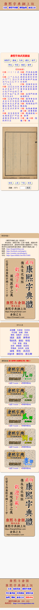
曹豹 (12, 335)
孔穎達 (20, 330)
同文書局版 (10, 593)
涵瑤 (12, 351)
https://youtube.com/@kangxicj (16, 253)
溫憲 (18, 337)
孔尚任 (27, 330)
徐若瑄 (26, 346)
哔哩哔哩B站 (26, 383)
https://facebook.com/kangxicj (16, 251)
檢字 (33, 60)
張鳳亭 (19, 335)
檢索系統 (16, 589)
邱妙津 (11, 354)
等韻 (16, 65)
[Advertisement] (20, 31)
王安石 (26, 335)
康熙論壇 (23, 8)
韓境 (27, 340)
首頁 (10, 183)
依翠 (12, 346)
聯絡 (13, 597)
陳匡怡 (19, 354)
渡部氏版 (29, 593)
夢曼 (20, 343)
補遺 (23, 65)
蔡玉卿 (28, 354)
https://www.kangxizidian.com (23, 603)
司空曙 (14, 332)
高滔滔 (26, 351)
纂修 (14, 60)
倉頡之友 (32, 8)
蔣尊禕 (26, 337)
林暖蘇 (19, 346)
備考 (29, 65)
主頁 (5, 8)
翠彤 (18, 351)
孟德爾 (12, 330)
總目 (27, 60)
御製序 (7, 60)
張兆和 (20, 348)
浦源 (12, 337)
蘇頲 (21, 340)
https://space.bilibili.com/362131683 (18, 255)
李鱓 (26, 332)
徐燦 (21, 332)
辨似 (10, 65)
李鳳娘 (13, 348)
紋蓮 (27, 348)
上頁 (16, 183)
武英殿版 (20, 593)
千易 (14, 343)
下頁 (23, 183)
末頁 (29, 183)
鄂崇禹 (13, 340)
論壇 (8, 597)
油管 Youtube (13, 383)
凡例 (21, 60)
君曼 (25, 343)
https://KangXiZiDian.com (15, 249)
